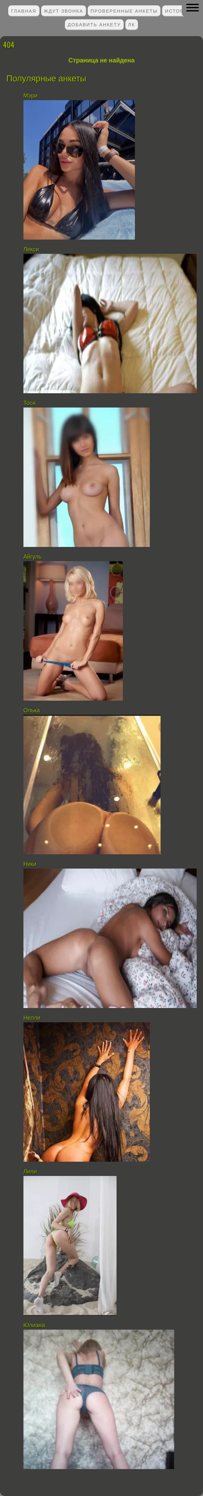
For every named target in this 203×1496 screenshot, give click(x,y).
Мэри (30, 96)
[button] (192, 7)
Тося (29, 403)
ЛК (131, 24)
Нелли (31, 1018)
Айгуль (32, 557)
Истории (178, 10)
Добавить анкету (94, 24)
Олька (31, 710)
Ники (29, 864)
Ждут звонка (63, 10)
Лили (30, 1171)
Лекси (31, 249)
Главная (23, 10)
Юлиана (34, 1325)
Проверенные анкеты (124, 10)
